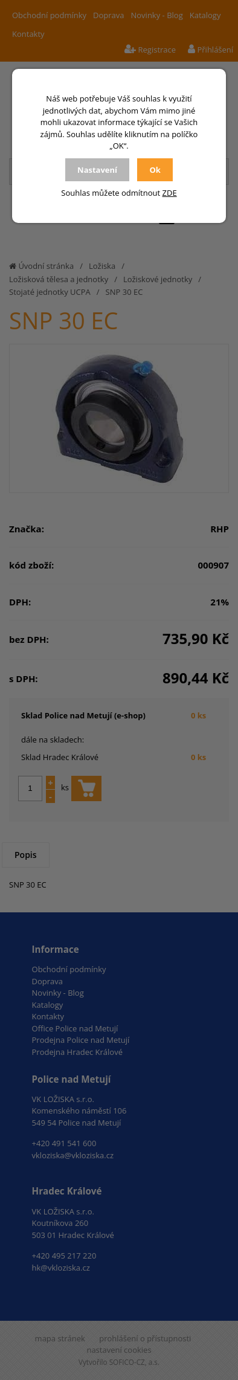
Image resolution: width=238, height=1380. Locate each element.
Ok (154, 169)
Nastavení (97, 169)
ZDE (169, 192)
